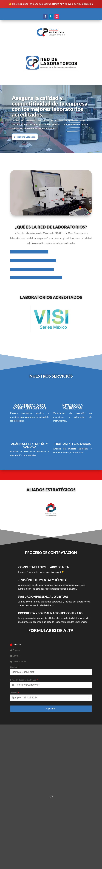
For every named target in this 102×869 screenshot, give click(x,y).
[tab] (15, 645)
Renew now (58, 4)
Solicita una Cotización (25, 136)
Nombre (14, 667)
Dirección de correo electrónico (23, 680)
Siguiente (51, 708)
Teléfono (14, 693)
